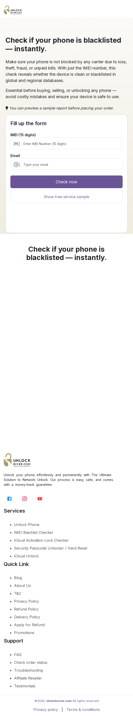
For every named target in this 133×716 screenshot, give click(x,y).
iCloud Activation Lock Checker (41, 540)
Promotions (24, 632)
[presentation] (66, 223)
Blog (18, 577)
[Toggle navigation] (125, 11)
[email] (71, 164)
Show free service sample (66, 196)
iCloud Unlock (26, 556)
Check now (66, 181)
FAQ (17, 654)
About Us (22, 585)
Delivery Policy (27, 617)
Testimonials (24, 686)
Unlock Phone (26, 524)
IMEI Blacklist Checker (33, 532)
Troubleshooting (28, 670)
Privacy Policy (26, 601)
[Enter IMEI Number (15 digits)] (71, 143)
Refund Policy (26, 609)
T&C (17, 593)
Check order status (30, 662)
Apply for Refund (29, 624)
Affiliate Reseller (28, 678)
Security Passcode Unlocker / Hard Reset (50, 548)
